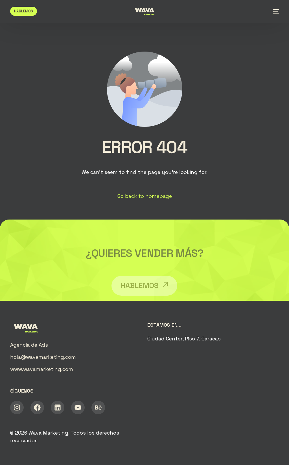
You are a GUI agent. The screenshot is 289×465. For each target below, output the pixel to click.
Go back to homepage (144, 196)
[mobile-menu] (274, 11)
